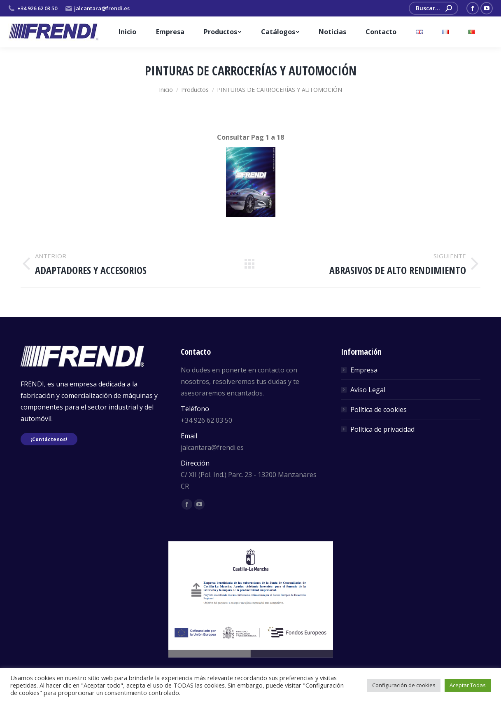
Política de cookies (378, 409)
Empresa (363, 369)
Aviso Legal (367, 389)
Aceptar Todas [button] (468, 685)
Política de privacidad (382, 429)
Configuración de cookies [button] (404, 685)
